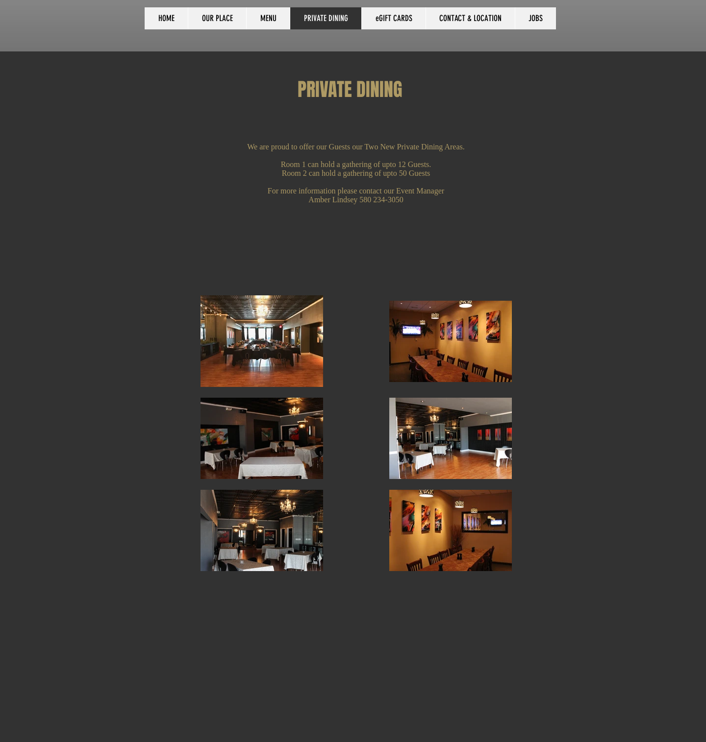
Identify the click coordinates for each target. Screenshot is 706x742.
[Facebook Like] (55, 19)
